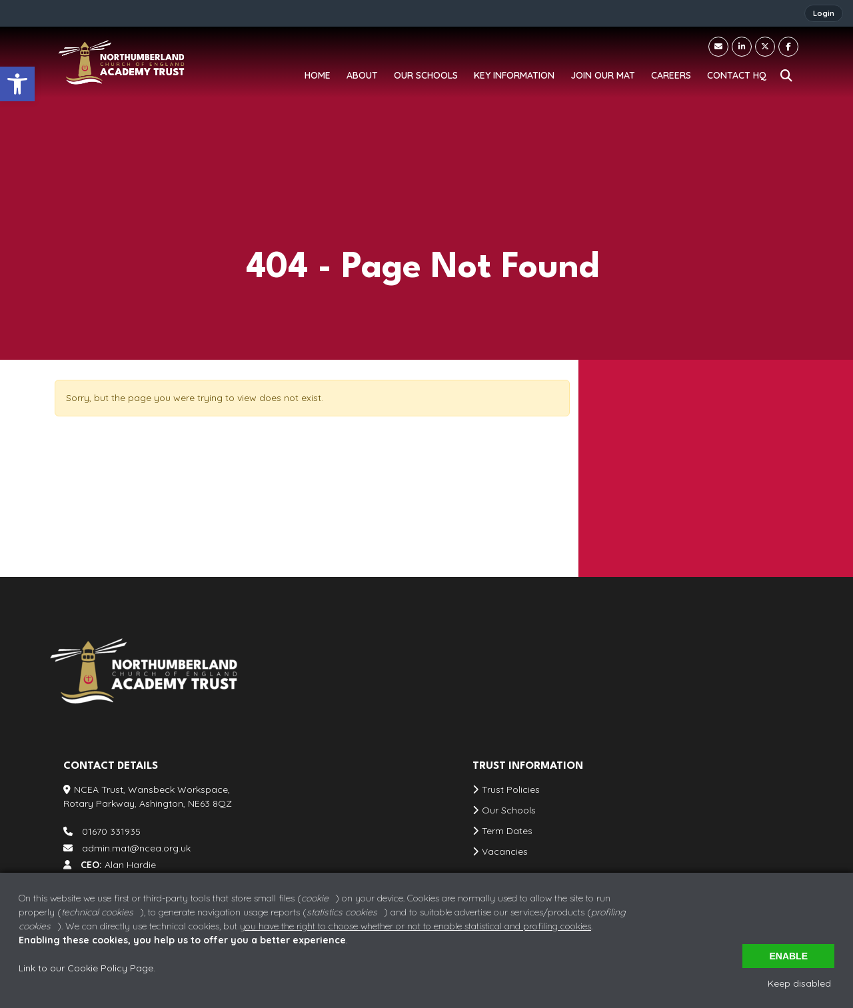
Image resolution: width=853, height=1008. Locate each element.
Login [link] (823, 13)
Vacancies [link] (505, 851)
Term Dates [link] (507, 831)
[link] (17, 84)
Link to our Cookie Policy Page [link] (86, 968)
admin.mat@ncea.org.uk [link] (663, 506)
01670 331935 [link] (637, 478)
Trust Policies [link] (511, 789)
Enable (788, 956)
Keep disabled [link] (799, 983)
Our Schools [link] (509, 810)
